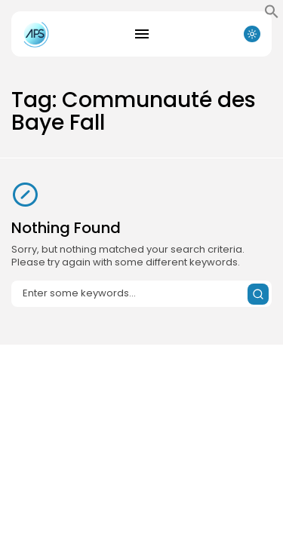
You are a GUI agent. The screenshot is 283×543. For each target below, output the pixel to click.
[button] (271, 15)
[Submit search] (258, 294)
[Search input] (141, 294)
